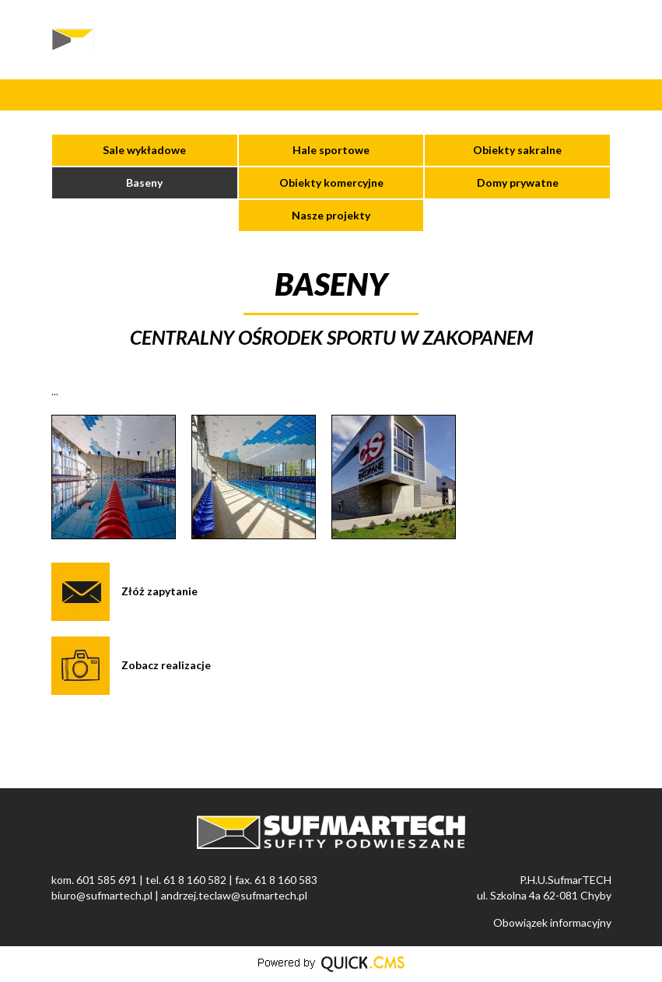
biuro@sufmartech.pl (101, 895)
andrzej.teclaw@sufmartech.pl (234, 895)
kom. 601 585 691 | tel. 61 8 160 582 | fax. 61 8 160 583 (184, 879)
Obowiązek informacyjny (552, 922)
